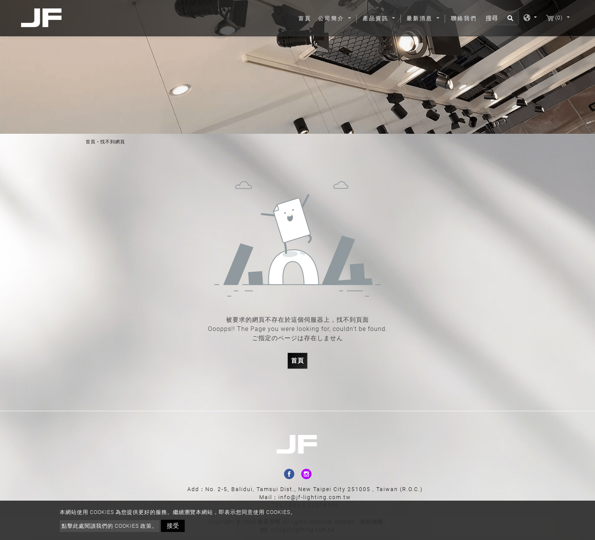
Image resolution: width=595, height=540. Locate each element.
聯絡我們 (464, 18)
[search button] (509, 20)
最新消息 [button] (420, 18)
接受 (173, 525)
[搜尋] (500, 18)
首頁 (306, 18)
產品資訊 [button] (377, 18)
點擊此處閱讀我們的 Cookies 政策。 (110, 526)
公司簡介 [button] (332, 18)
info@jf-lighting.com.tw (314, 497)
